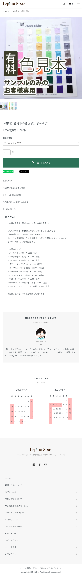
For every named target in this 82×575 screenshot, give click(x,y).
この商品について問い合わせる (16, 202)
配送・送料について (13, 485)
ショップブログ (11, 519)
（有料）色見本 (25, 11)
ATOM (13, 533)
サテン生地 (13, 11)
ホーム (5, 11)
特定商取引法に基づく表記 (14, 188)
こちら (32, 242)
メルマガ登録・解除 (13, 526)
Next (79, 58)
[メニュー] (78, 4)
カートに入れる (41, 162)
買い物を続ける (9, 209)
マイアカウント (11, 540)
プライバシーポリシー (14, 513)
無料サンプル (20, 294)
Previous (3, 58)
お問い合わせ (10, 554)
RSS (7, 533)
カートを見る (10, 547)
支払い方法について (13, 499)
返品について (8, 181)
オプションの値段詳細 (12, 195)
